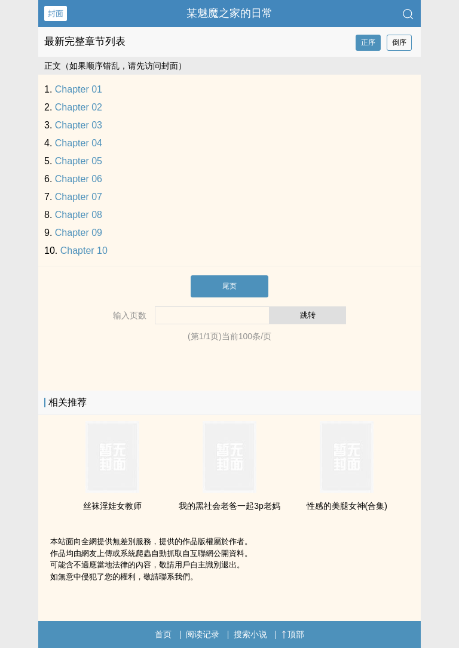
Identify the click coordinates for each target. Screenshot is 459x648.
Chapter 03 (78, 125)
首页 (163, 634)
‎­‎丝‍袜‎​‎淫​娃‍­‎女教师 (112, 506)
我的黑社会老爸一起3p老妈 (229, 506)
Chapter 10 (84, 250)
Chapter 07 (78, 197)
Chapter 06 (78, 179)
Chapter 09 (78, 233)
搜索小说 (250, 634)
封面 (55, 13)
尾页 (229, 286)
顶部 (292, 634)
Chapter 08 (78, 215)
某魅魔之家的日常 (229, 13)
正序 (368, 42)
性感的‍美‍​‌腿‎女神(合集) (347, 506)
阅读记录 (202, 634)
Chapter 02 (78, 107)
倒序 (399, 42)
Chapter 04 (78, 143)
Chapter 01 (78, 89)
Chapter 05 (78, 161)
